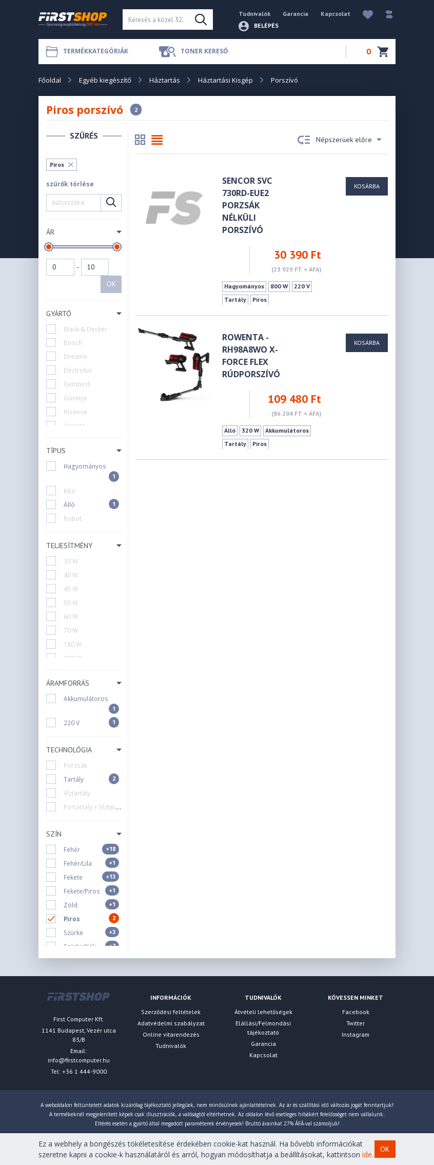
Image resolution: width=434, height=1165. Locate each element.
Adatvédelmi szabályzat (171, 1023)
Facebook (355, 1012)
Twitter (355, 1023)
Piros (57, 164)
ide (367, 1154)
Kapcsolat (335, 13)
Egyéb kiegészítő (105, 80)
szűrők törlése (70, 184)
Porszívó (284, 80)
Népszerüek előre (340, 140)
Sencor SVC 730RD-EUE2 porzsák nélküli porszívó (247, 205)
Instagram (355, 1034)
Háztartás (164, 80)
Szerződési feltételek (171, 1012)
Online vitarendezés (171, 1034)
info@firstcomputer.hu (79, 1060)
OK (111, 283)
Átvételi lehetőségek (263, 1012)
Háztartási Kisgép (225, 80)
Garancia (295, 13)
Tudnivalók (254, 13)
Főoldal (49, 80)
